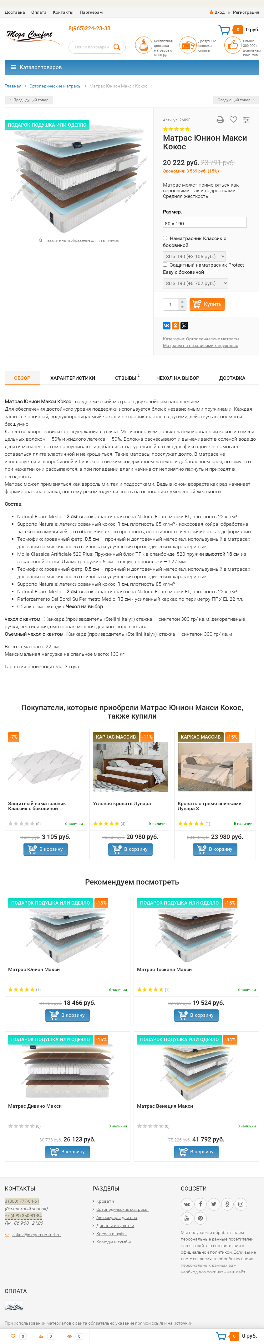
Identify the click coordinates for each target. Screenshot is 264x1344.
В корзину (51, 849)
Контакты (63, 12)
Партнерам (91, 12)
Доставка (15, 12)
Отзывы (127, 377)
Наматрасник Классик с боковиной (194, 241)
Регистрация (246, 12)
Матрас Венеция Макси (165, 1106)
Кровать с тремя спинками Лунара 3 (209, 805)
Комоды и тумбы (113, 1241)
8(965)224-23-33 (89, 28)
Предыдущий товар (28, 100)
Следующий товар (236, 100)
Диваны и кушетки (115, 1225)
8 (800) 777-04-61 (22, 1201)
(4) (109, 824)
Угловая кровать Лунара (122, 803)
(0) (24, 824)
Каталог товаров (36, 67)
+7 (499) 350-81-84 (23, 1215)
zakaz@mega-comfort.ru (36, 1234)
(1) (194, 824)
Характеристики (72, 378)
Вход (217, 12)
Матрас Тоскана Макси (164, 969)
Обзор (22, 378)
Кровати (105, 1201)
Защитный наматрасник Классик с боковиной (37, 805)
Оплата (39, 12)
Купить (212, 304)
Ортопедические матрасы (212, 338)
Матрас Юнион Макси (34, 969)
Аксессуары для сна (116, 1217)
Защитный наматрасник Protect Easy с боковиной (203, 268)
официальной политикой (206, 1252)
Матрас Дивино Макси (35, 1106)
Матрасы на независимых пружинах (200, 345)
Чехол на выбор (177, 378)
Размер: (172, 212)
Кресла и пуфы (111, 1233)
